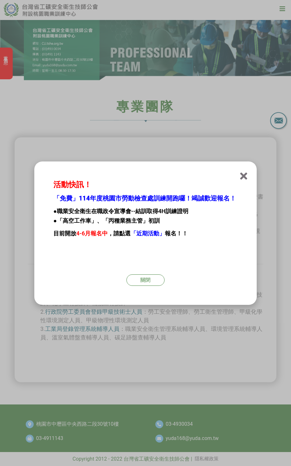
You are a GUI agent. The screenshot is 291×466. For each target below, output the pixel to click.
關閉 (145, 280)
